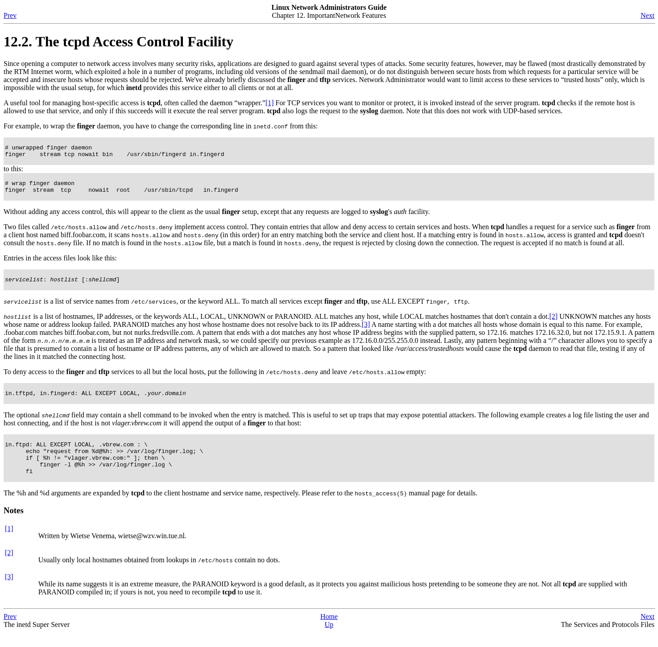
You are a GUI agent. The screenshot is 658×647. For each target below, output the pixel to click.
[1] (269, 103)
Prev (10, 15)
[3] (366, 331)
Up (329, 639)
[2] (553, 323)
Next (647, 15)
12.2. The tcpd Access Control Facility (118, 41)
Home (329, 631)
